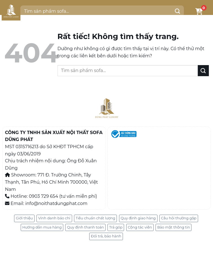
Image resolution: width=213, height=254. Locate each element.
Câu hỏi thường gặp (178, 218)
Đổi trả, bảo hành (106, 236)
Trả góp (115, 227)
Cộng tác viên (140, 227)
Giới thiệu (24, 218)
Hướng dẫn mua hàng (42, 227)
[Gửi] (177, 11)
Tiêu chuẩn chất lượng (95, 218)
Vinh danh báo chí (54, 218)
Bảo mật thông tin (173, 227)
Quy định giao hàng (138, 218)
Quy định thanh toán (85, 227)
